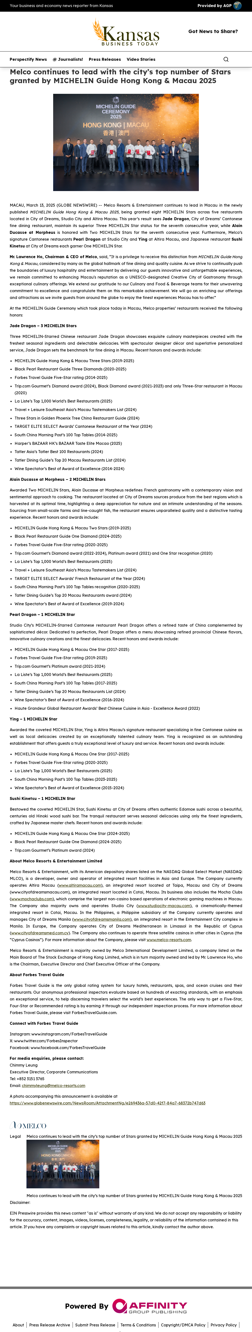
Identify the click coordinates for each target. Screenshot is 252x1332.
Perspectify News (28, 59)
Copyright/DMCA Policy (183, 1325)
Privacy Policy (223, 1325)
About (18, 1325)
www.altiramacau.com (80, 885)
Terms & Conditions (138, 1325)
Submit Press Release (95, 1325)
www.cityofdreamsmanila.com (102, 919)
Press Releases (105, 59)
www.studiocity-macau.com (164, 905)
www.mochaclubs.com (31, 898)
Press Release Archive (49, 1325)
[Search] (226, 59)
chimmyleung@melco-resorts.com (53, 1085)
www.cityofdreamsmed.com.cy (39, 932)
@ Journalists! (68, 59)
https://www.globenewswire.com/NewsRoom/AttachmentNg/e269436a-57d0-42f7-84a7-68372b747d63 (107, 1103)
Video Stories (141, 59)
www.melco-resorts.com (169, 939)
